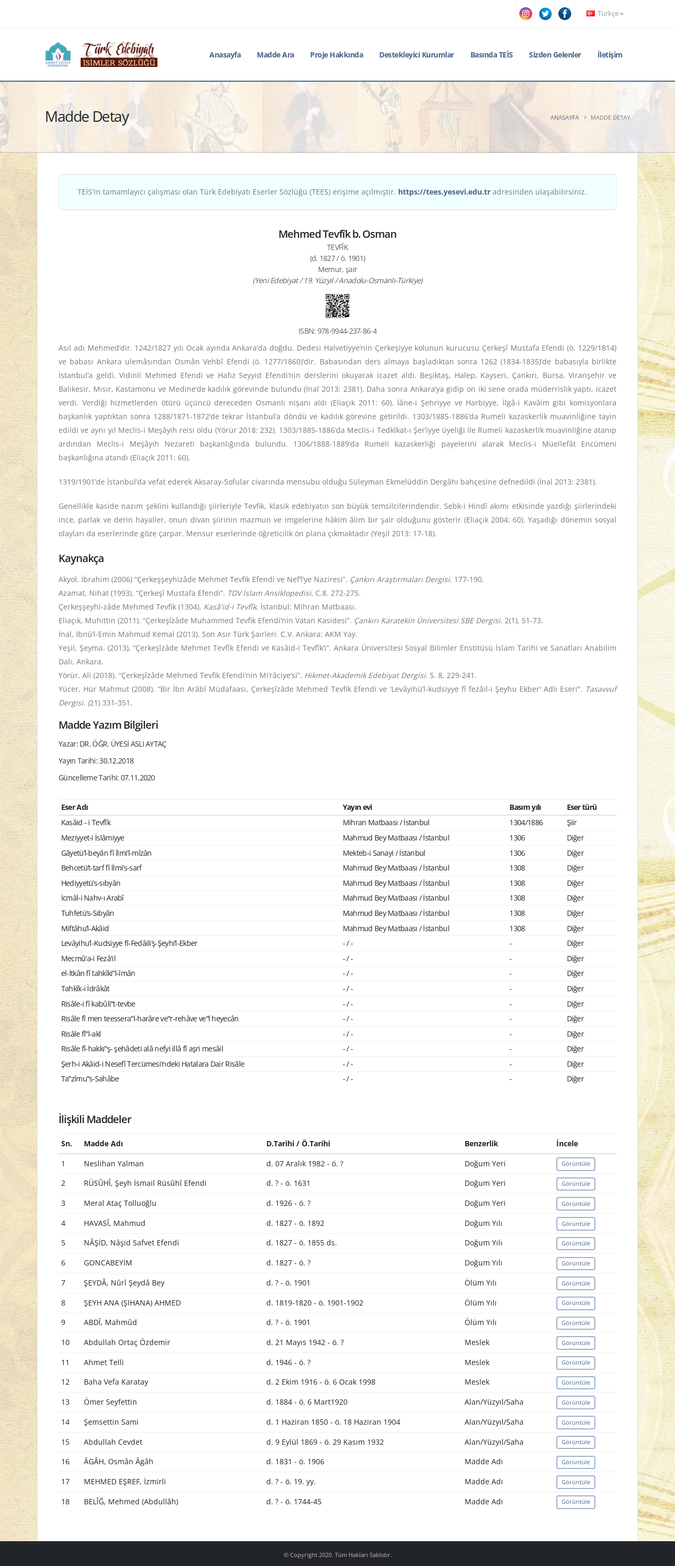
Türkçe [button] (604, 13)
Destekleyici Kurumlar (416, 55)
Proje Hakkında (336, 55)
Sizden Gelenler (555, 55)
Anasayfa (224, 55)
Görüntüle (576, 1163)
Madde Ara (275, 55)
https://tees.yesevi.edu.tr (444, 192)
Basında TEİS (491, 55)
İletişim (610, 55)
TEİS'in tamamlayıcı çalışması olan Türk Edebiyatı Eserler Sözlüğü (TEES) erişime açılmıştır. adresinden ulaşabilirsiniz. (332, 192)
